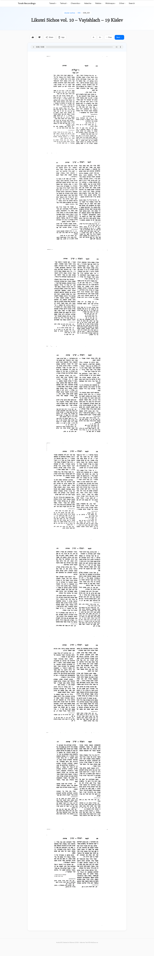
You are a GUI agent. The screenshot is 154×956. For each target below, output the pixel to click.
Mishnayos (111, 3)
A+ (100, 37)
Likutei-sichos (69, 13)
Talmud (63, 3)
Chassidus (76, 3)
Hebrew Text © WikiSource (89, 942)
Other (122, 3)
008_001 (86, 13)
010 (79, 13)
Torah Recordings (27, 3)
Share (49, 37)
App (61, 37)
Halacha (88, 3)
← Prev (109, 37)
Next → (119, 37)
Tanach (53, 3)
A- (93, 37)
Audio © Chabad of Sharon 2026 (67, 942)
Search (132, 3)
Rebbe (98, 3)
